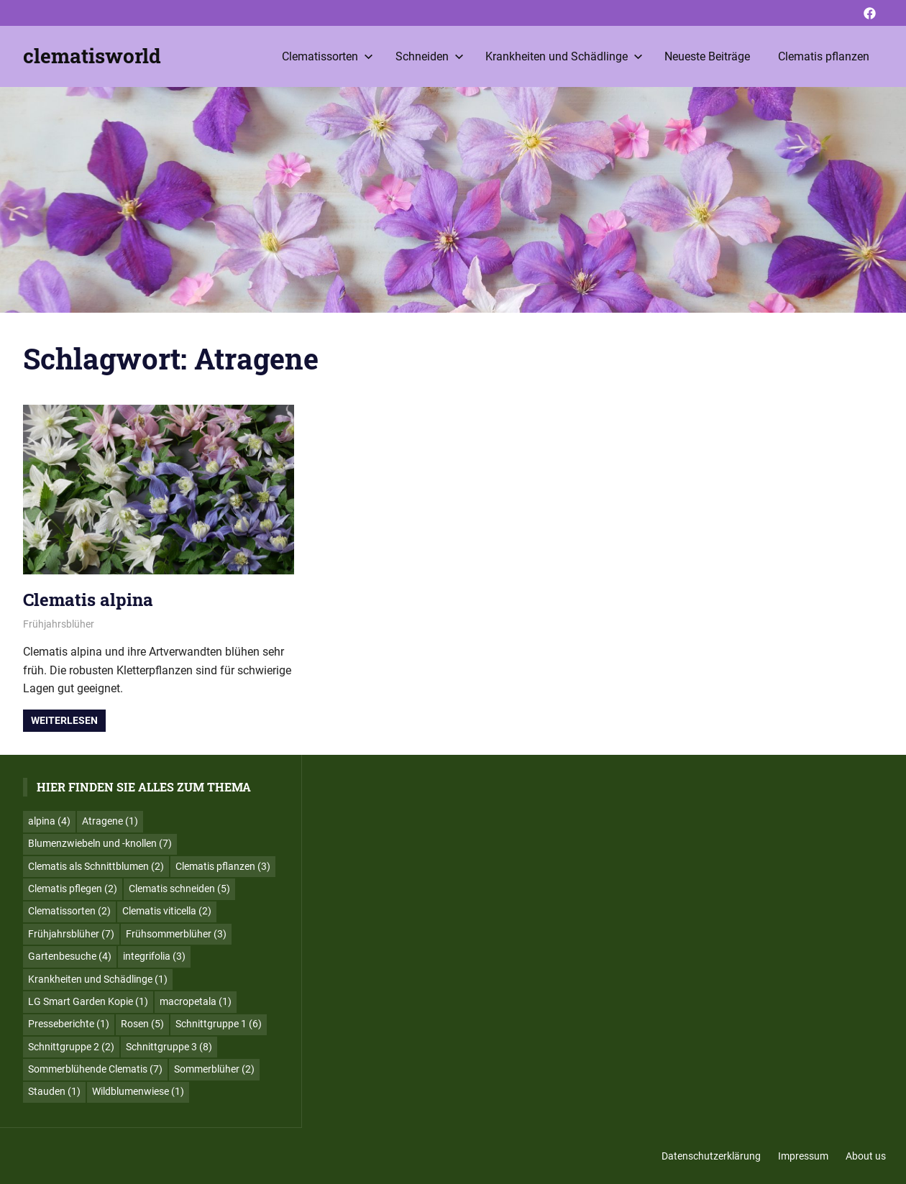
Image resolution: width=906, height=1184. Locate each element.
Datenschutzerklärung (711, 1156)
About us (866, 1156)
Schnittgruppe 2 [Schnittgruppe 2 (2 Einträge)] (71, 1046)
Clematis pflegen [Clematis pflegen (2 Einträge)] (72, 888)
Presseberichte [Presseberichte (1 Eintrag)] (68, 1023)
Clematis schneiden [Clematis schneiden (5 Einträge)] (179, 888)
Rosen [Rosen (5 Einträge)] (142, 1023)
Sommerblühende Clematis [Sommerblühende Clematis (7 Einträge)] (95, 1069)
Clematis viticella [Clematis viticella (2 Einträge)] (166, 911)
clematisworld (92, 55)
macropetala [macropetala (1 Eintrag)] (196, 1001)
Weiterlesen (64, 720)
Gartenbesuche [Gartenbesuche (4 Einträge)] (69, 956)
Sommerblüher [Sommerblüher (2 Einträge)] (214, 1069)
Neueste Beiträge (707, 56)
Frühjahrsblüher (58, 624)
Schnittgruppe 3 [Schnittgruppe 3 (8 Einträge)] (169, 1046)
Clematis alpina (88, 599)
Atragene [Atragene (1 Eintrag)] (110, 821)
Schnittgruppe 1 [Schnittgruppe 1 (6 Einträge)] (218, 1023)
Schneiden (429, 56)
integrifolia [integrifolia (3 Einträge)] (154, 956)
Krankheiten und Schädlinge (564, 56)
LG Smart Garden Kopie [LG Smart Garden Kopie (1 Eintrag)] (88, 1001)
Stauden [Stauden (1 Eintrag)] (54, 1091)
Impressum (803, 1156)
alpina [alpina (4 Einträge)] (49, 821)
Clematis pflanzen (823, 56)
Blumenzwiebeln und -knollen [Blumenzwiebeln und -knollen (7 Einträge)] (100, 843)
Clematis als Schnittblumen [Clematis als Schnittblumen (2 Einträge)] (96, 866)
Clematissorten (327, 56)
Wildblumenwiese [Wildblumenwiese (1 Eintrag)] (138, 1091)
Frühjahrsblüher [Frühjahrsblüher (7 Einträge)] (71, 934)
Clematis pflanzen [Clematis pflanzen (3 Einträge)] (222, 866)
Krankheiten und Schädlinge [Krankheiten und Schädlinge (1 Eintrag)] (98, 979)
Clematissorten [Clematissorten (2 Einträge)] (69, 911)
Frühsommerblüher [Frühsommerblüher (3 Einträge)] (176, 934)
